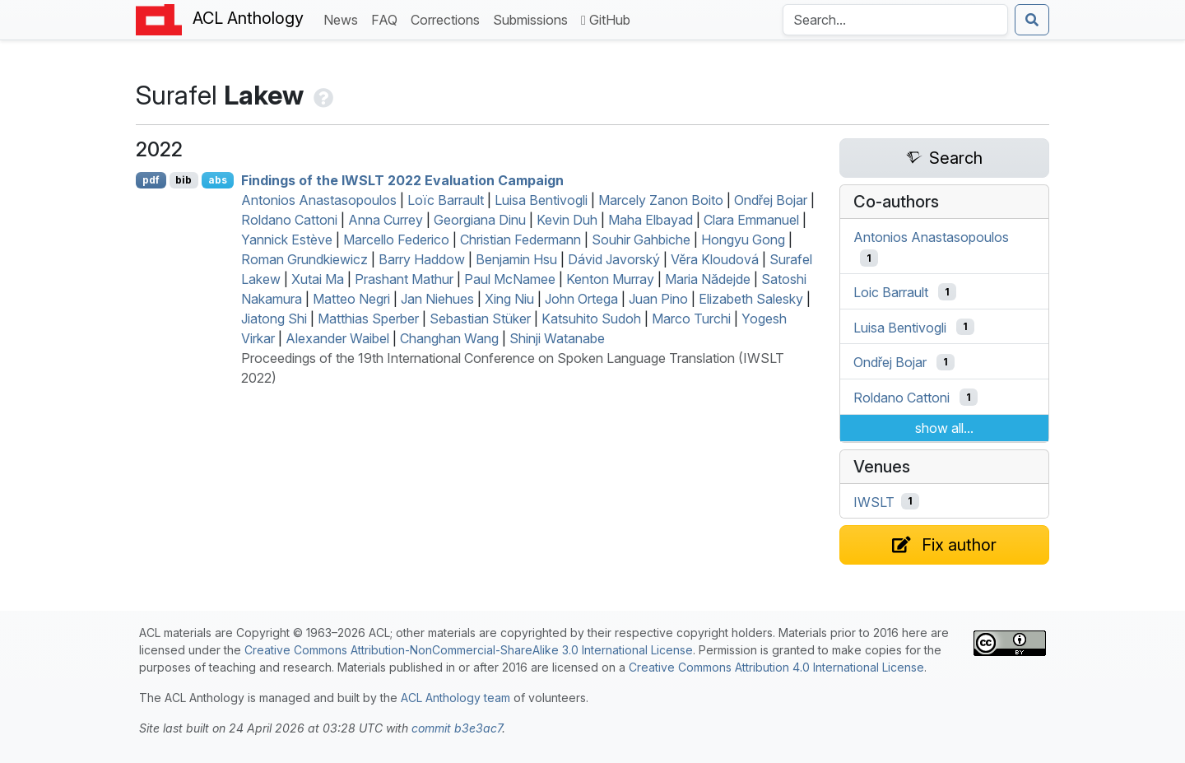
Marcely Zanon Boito (660, 200)
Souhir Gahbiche (641, 239)
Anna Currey (385, 220)
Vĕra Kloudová (715, 259)
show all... (944, 428)
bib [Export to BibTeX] (183, 180)
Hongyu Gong (743, 239)
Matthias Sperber (368, 318)
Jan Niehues (437, 299)
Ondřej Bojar (770, 200)
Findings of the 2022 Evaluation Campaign (402, 180)
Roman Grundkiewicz (304, 259)
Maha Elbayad (650, 220)
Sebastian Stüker (480, 318)
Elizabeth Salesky (751, 299)
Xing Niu (509, 299)
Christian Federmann (520, 239)
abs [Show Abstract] (217, 180)
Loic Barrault (890, 292)
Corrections (448, 18)
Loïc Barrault (445, 200)
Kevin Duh (567, 220)
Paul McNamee (509, 279)
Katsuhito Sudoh (591, 318)
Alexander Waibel (337, 338)
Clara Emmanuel (751, 220)
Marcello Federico (396, 239)
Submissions (533, 18)
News (344, 18)
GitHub (605, 20)
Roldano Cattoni (289, 220)
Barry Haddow (422, 259)
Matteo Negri (351, 299)
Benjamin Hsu (516, 259)
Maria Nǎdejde (707, 279)
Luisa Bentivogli (541, 200)
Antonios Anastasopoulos (319, 200)
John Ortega (581, 299)
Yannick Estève (286, 239)
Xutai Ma (317, 279)
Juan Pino (658, 299)
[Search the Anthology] (895, 19)
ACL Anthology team (455, 698)
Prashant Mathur (404, 279)
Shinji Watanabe (557, 338)
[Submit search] (1032, 19)
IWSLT (874, 501)
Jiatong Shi (274, 318)
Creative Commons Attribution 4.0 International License (776, 667)
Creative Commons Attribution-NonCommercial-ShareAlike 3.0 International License (468, 650)
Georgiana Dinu (480, 220)
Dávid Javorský (614, 259)
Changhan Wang (449, 338)
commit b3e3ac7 (456, 728)
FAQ (387, 18)
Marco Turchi (691, 318)
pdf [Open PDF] (151, 180)
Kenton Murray (610, 279)
